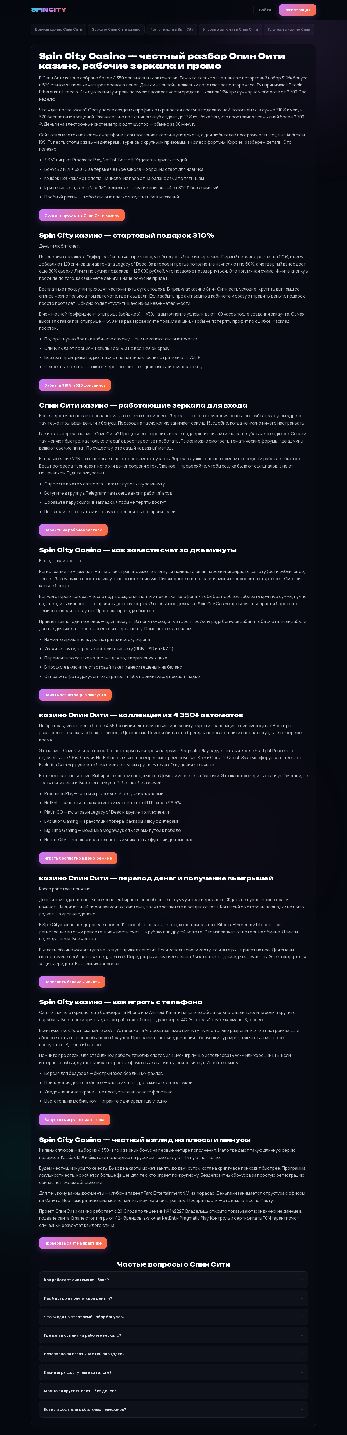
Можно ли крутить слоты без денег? (80, 1390)
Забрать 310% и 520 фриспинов (75, 385)
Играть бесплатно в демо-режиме (78, 858)
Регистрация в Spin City (171, 29)
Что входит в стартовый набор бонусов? (84, 1316)
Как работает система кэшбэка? (76, 1279)
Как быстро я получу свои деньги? (78, 1298)
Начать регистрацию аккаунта (75, 694)
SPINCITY (48, 9)
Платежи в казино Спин (289, 29)
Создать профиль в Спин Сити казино (81, 215)
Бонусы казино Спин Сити (58, 29)
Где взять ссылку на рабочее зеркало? (82, 1335)
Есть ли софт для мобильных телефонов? (85, 1409)
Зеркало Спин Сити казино (116, 29)
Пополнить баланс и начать (72, 981)
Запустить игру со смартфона (74, 1119)
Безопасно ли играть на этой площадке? (84, 1353)
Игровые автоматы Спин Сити (230, 29)
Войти (265, 9)
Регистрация (297, 9)
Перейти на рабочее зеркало (73, 529)
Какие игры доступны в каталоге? (78, 1372)
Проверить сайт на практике (73, 1243)
